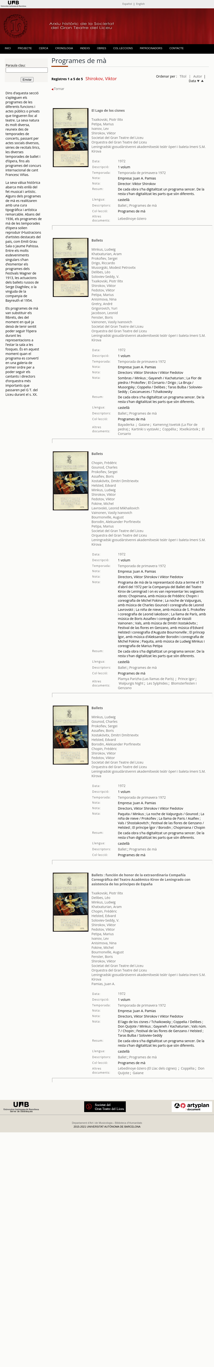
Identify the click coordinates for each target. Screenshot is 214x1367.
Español (127, 3)
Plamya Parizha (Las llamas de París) (146, 678)
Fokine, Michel (103, 503)
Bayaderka (126, 424)
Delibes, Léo (101, 272)
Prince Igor (186, 678)
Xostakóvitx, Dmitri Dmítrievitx (115, 481)
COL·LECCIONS (123, 48)
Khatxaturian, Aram (107, 254)
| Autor (195, 76)
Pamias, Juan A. (103, 984)
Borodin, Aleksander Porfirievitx (116, 521)
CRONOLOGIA (64, 48)
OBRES (101, 48)
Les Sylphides (157, 683)
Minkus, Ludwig (104, 249)
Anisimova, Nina (104, 299)
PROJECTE (25, 48)
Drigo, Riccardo (103, 263)
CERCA (43, 48)
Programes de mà (142, 205)
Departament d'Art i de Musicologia (92, 1122)
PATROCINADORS (151, 48)
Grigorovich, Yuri (104, 308)
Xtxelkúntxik (189, 429)
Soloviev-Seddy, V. (105, 276)
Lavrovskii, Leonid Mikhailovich (115, 508)
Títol (183, 76)
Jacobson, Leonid (105, 313)
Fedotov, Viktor (103, 290)
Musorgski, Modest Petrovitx (114, 267)
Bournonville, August (108, 517)
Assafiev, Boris (103, 476)
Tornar (57, 88)
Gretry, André (102, 303)
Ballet (122, 205)
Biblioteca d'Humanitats (128, 1122)
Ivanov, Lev (100, 128)
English (140, 3)
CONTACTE (177, 48)
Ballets (97, 240)
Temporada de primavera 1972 (142, 172)
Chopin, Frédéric (104, 462)
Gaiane (144, 424)
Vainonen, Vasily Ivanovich (112, 322)
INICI (8, 48)
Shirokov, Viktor (104, 133)
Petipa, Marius (103, 124)
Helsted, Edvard (104, 485)
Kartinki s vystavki (145, 429)
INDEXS (85, 48)
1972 (122, 161)
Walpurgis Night (131, 683)
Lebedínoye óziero (132, 218)
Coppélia (169, 429)
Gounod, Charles (104, 467)
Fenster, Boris (102, 317)
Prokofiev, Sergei (104, 258)
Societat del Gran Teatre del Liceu (117, 137)
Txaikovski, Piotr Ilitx (107, 119)
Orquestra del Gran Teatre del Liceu (119, 142)
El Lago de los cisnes (108, 110)
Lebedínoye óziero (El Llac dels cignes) (147, 1068)
